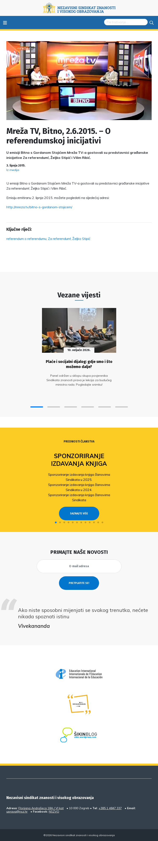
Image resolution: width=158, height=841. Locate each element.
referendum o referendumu (26, 238)
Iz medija (12, 170)
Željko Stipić (81, 238)
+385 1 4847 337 (110, 808)
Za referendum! (59, 238)
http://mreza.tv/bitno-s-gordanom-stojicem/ (39, 207)
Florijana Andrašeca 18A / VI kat (41, 808)
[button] (36, 406)
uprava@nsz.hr (17, 811)
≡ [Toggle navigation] (5, 22)
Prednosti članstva (79, 441)
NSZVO (54, 811)
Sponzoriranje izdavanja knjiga (79, 459)
